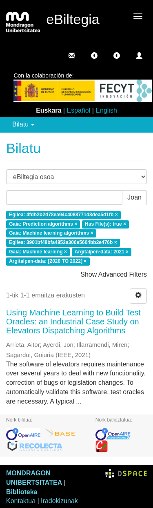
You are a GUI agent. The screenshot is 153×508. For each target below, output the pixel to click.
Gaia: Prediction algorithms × (43, 224)
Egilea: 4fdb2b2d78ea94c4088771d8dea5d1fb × (63, 214)
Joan (134, 197)
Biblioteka (21, 491)
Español (78, 110)
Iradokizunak (59, 500)
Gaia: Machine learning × (38, 252)
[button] (94, 55)
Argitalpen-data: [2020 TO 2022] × (47, 261)
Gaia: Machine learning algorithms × (51, 233)
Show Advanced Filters (113, 274)
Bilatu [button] (23, 124)
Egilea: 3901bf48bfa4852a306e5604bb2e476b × (63, 243)
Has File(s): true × (105, 224)
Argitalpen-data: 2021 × (102, 252)
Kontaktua (20, 500)
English (106, 110)
